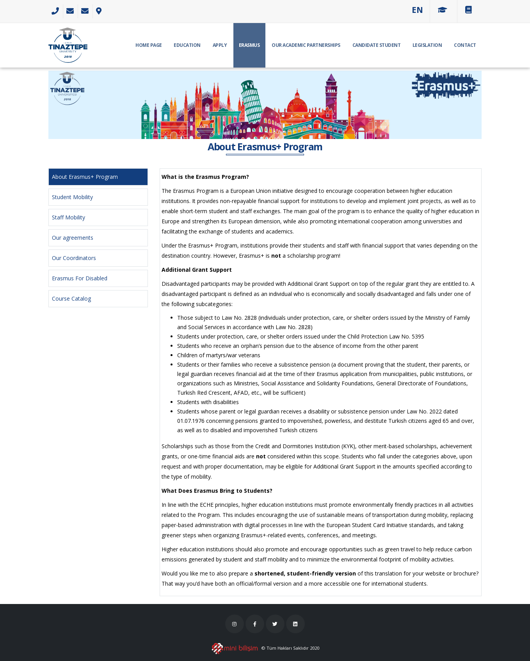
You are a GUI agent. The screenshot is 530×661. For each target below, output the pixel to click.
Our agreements (72, 237)
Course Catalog (71, 298)
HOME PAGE (148, 45)
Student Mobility (72, 197)
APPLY (220, 45)
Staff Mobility (68, 217)
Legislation (427, 45)
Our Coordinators (74, 258)
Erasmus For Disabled (79, 278)
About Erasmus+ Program (85, 176)
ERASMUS (249, 45)
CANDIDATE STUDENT (376, 45)
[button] (417, 9)
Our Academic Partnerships (306, 45)
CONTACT (465, 45)
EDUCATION (187, 45)
